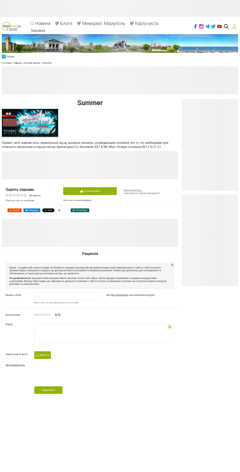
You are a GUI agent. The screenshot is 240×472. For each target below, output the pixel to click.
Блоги (66, 23)
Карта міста (146, 23)
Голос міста (38, 30)
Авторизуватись (15, 365)
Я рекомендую (90, 191)
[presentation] (62, 377)
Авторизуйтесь (133, 190)
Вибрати (42, 355)
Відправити (48, 390)
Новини (42, 23)
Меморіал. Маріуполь (103, 23)
